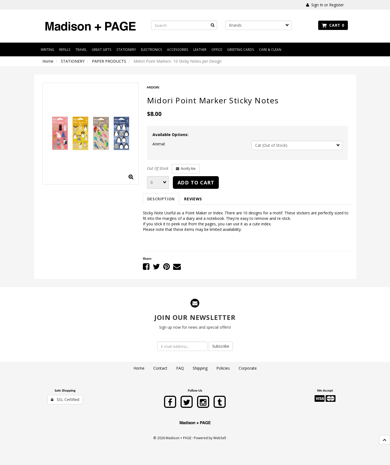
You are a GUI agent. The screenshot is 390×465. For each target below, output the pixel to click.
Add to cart (196, 182)
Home (47, 61)
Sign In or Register (325, 4)
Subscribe (220, 346)
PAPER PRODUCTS (109, 61)
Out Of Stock (157, 168)
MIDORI (153, 87)
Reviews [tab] (193, 198)
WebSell (219, 438)
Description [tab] (161, 198)
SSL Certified (65, 399)
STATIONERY (72, 61)
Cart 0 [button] (333, 25)
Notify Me (186, 168)
